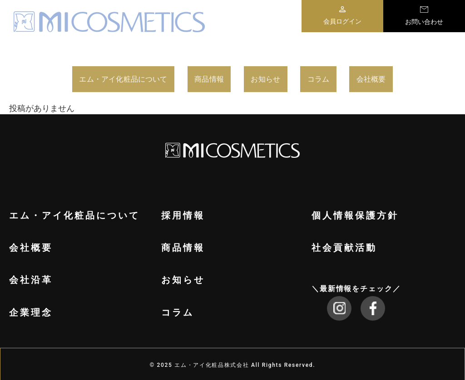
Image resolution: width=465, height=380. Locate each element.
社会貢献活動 (344, 244)
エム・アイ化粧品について (107, 77)
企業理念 (31, 309)
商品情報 (226, 77)
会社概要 (412, 77)
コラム (352, 77)
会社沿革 (31, 277)
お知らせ (292, 77)
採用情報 (183, 212)
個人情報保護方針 (355, 212)
